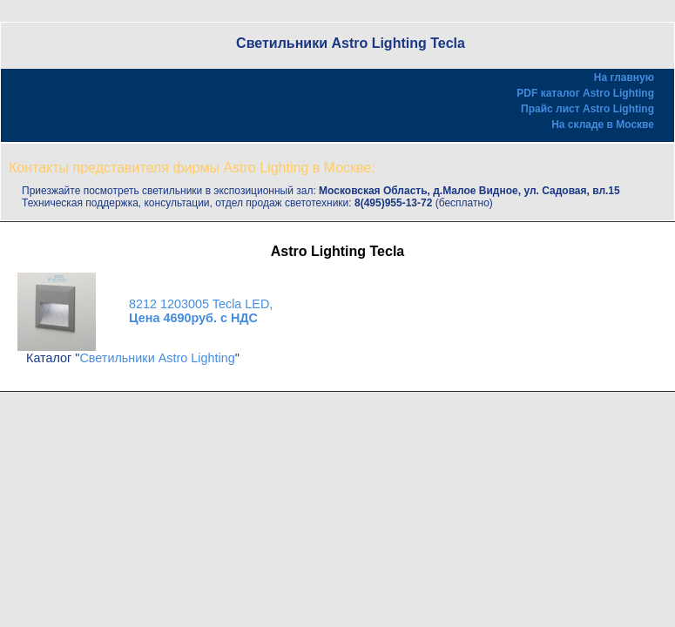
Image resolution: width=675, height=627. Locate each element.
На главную (624, 77)
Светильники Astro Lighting (156, 358)
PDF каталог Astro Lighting (585, 93)
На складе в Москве (602, 124)
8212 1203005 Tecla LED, (201, 311)
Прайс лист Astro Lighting (587, 109)
